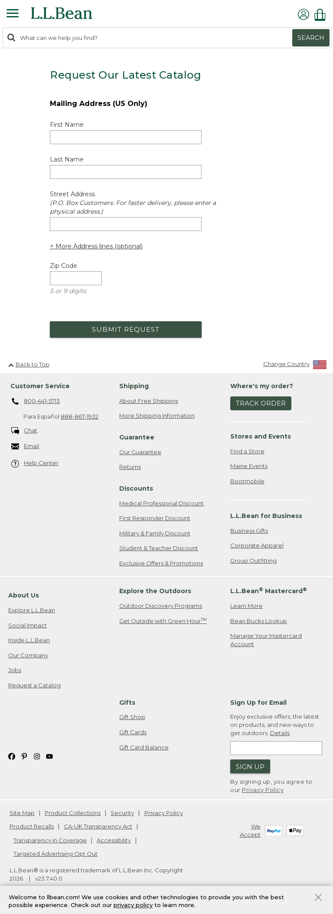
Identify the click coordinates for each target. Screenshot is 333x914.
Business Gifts (249, 530)
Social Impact (27, 625)
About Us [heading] (23, 595)
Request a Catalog (34, 685)
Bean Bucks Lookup (258, 620)
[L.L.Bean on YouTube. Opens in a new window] (49, 755)
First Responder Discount (154, 518)
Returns (130, 466)
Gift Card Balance (144, 747)
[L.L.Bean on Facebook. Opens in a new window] (11, 755)
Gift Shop (132, 716)
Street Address (133, 202)
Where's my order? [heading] (261, 386)
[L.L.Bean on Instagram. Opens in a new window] (36, 755)
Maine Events (249, 465)
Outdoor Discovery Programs (160, 605)
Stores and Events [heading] (260, 436)
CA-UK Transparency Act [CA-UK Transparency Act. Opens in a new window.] (98, 826)
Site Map (22, 812)
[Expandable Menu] (13, 14)
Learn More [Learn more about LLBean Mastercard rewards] (246, 605)
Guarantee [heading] (136, 437)
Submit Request (126, 329)
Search (310, 38)
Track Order (261, 403)
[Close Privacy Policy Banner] (318, 898)
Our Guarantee (140, 452)
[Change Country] (295, 366)
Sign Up (250, 766)
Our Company (28, 655)
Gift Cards (133, 732)
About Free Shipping (148, 400)
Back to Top (28, 364)
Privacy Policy (263, 789)
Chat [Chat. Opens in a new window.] (24, 431)
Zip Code (63, 266)
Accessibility (114, 840)
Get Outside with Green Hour (163, 620)
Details (280, 732)
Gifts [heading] (127, 702)
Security (122, 812)
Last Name (67, 159)
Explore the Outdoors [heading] (155, 591)
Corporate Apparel (257, 545)
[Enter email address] (276, 748)
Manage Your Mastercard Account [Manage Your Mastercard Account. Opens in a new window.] (266, 639)
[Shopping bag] (322, 14)
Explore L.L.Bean (31, 610)
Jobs (14, 670)
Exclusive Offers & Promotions (161, 563)
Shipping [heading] (134, 386)
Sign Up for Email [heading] (258, 702)
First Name (67, 125)
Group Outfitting (253, 560)
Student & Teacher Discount (158, 547)
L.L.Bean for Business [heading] (266, 516)
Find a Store (247, 451)
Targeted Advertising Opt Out (55, 853)
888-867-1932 (79, 416)
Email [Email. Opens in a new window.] (25, 446)
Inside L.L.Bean (29, 640)
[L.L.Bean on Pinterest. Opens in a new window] (24, 755)
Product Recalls (32, 826)
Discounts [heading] (136, 488)
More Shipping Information (157, 415)
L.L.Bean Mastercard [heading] (268, 591)
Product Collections (73, 812)
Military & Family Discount (154, 533)
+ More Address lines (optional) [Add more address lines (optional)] (96, 246)
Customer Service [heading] (40, 386)
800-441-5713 (35, 401)
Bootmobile (247, 481)
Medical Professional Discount (161, 503)
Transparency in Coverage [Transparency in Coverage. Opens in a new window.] (50, 840)
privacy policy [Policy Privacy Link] (133, 905)
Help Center (35, 463)
